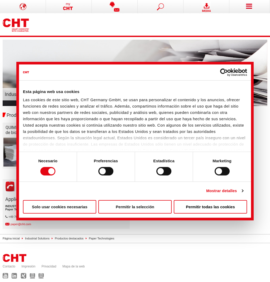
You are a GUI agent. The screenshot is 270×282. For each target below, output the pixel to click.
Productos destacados (69, 238)
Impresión (28, 266)
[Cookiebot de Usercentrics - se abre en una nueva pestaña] (224, 72)
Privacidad (48, 266)
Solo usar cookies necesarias (59, 207)
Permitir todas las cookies (210, 207)
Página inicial (11, 238)
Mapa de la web (73, 266)
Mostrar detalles (221, 190)
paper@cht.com (21, 224)
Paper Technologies (101, 238)
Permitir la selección (135, 207)
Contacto (9, 266)
